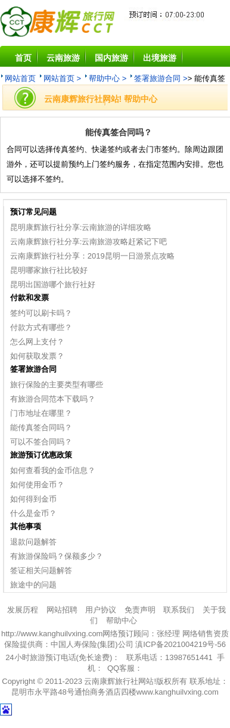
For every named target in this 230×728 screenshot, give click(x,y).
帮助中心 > (107, 78)
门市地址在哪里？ (41, 413)
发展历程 (22, 609)
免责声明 (140, 609)
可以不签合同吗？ (41, 441)
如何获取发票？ (37, 355)
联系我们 (178, 609)
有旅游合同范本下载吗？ (52, 398)
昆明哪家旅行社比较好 (49, 270)
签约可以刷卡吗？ (41, 313)
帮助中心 (121, 620)
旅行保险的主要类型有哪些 (56, 384)
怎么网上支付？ (37, 341)
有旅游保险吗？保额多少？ (56, 556)
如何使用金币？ (37, 484)
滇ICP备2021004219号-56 (180, 644)
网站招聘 (61, 609)
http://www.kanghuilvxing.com (52, 633)
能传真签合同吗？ (41, 427)
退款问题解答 (33, 541)
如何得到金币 (33, 498)
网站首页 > (62, 78)
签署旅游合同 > (160, 78)
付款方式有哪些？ (41, 327)
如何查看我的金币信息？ (52, 470)
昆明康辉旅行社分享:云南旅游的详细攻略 (81, 227)
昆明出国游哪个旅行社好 (52, 284)
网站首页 (20, 78)
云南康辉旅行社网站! (120, 681)
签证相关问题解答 (41, 570)
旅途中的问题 (33, 584)
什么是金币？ (33, 513)
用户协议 (100, 609)
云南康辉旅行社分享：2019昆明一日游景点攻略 (92, 255)
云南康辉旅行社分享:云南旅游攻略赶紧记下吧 (88, 241)
